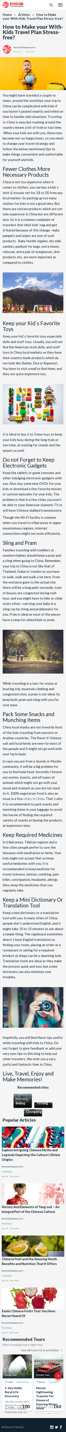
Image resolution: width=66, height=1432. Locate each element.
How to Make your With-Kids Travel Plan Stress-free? (33, 16)
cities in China (34, 799)
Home (7, 15)
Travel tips (7, 1172)
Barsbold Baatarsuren (12, 1167)
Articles (24, 15)
